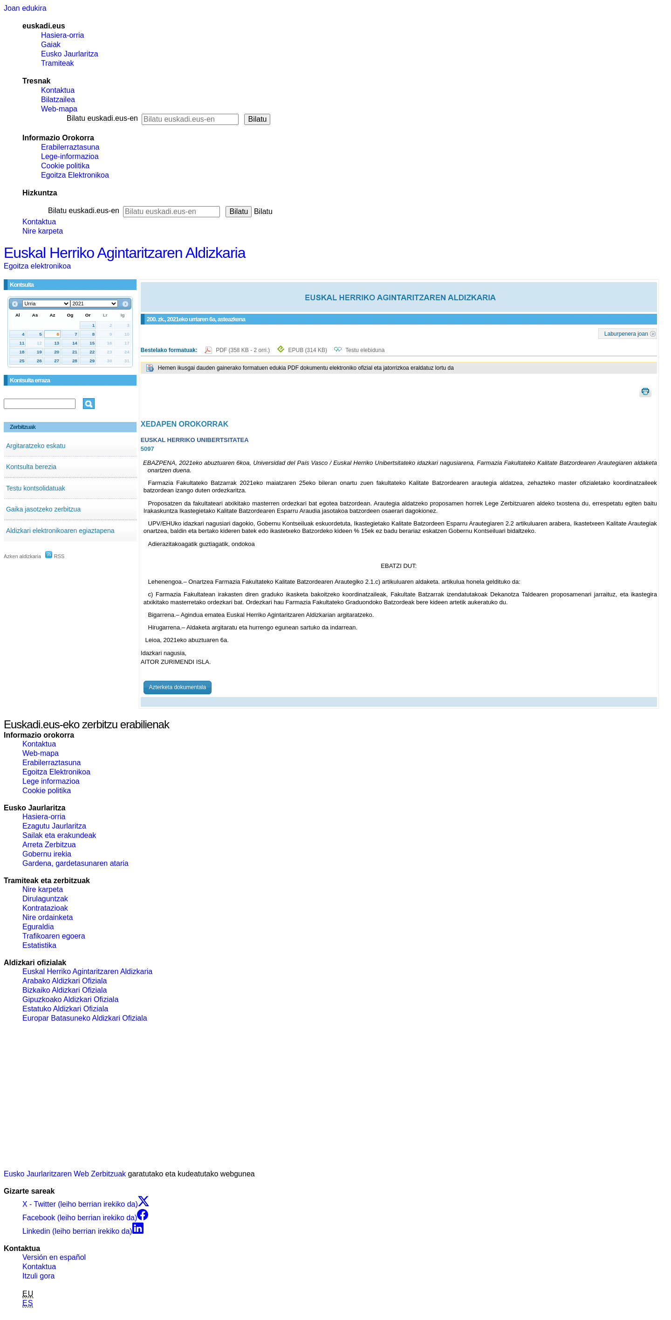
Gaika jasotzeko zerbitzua (43, 509)
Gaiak (51, 44)
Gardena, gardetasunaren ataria (75, 863)
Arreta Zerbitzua (49, 845)
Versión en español (54, 1257)
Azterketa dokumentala (177, 687)
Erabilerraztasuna (70, 147)
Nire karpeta (42, 231)
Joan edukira (25, 8)
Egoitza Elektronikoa (75, 175)
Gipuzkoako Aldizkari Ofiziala (70, 999)
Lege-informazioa (70, 156)
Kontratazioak (45, 908)
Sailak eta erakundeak (59, 835)
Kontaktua (58, 90)
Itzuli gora (38, 1276)
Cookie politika (65, 166)
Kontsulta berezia (31, 466)
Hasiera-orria (62, 35)
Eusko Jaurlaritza (69, 54)
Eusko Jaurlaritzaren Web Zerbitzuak (65, 1174)
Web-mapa (59, 109)
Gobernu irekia (46, 854)
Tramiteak (57, 63)
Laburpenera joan (626, 333)
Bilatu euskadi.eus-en (102, 118)
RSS (55, 556)
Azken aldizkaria (22, 556)
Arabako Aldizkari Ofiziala (64, 981)
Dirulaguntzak (45, 899)
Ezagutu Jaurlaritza (54, 826)
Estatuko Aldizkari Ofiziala (65, 1009)
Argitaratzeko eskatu (36, 445)
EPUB (307, 350)
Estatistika (39, 945)
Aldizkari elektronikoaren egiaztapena (60, 530)
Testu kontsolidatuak (35, 488)
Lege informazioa (51, 781)
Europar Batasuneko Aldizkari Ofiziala (84, 1018)
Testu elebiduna (364, 350)
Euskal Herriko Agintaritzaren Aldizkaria (124, 252)
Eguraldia (38, 927)
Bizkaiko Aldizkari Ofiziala (64, 990)
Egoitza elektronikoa (37, 266)
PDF (243, 350)
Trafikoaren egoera (53, 936)
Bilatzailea (58, 100)
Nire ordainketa (47, 917)
